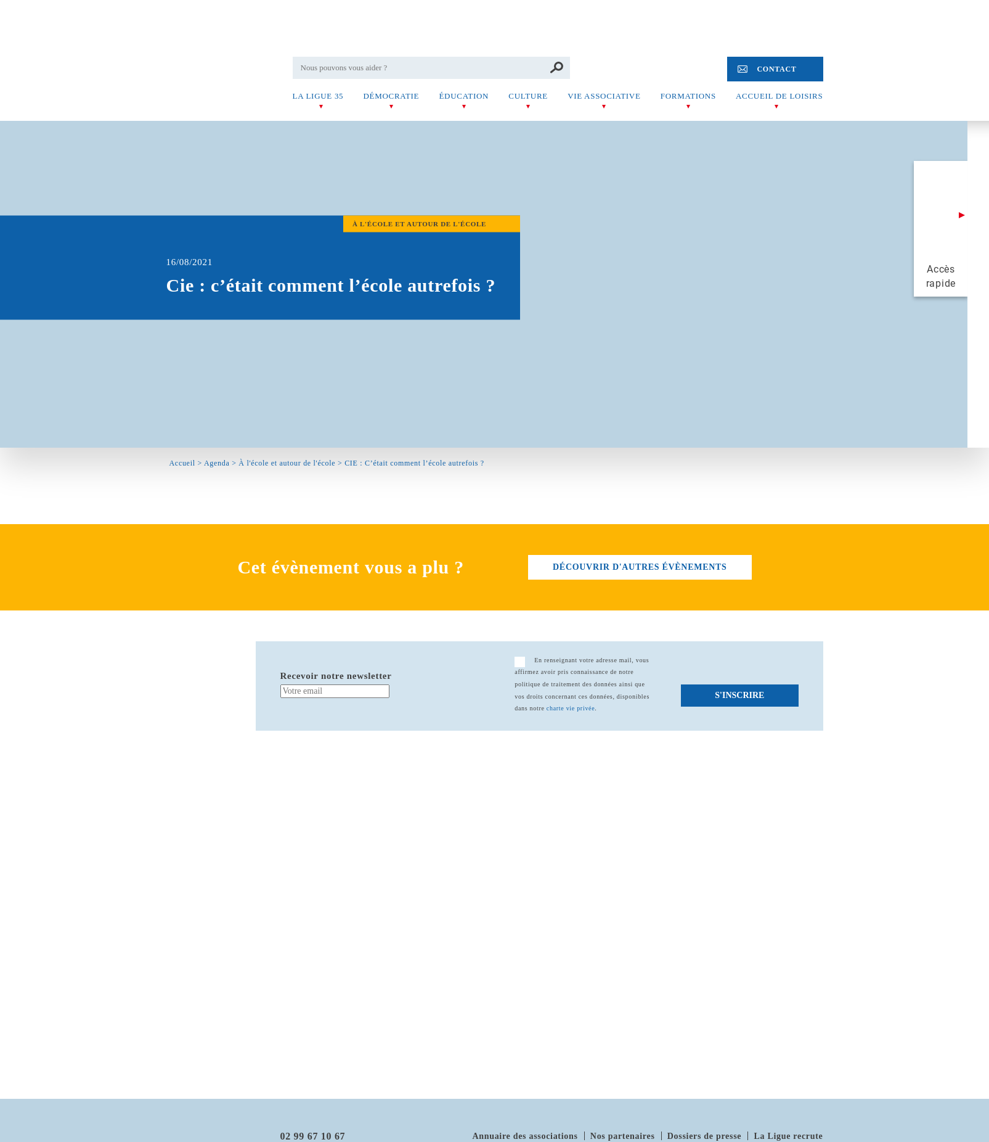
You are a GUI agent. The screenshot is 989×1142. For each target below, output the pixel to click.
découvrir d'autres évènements (639, 567)
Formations (688, 96)
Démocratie (391, 96)
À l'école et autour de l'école (286, 463)
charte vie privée (571, 708)
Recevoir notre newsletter (336, 676)
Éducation (464, 96)
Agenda (217, 463)
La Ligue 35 (318, 96)
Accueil (182, 463)
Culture (528, 96)
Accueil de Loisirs (779, 96)
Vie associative (604, 96)
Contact (776, 69)
